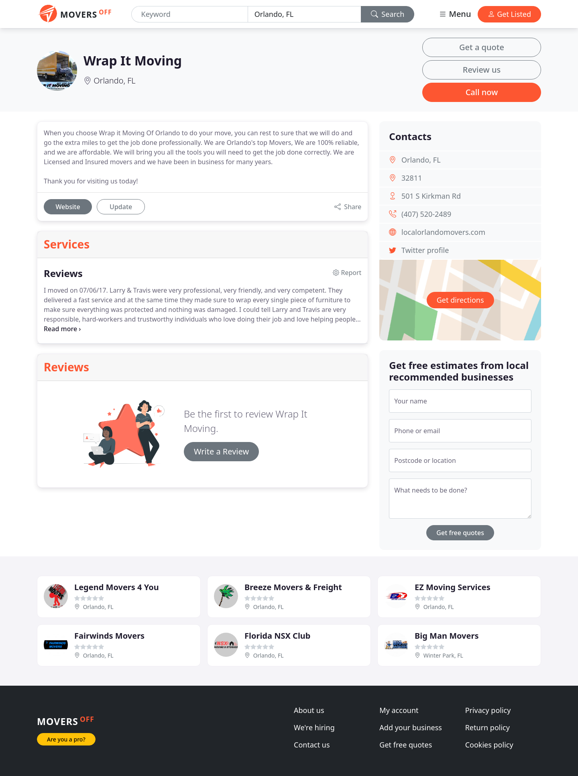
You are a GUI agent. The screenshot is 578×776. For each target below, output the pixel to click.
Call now (482, 92)
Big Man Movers (446, 635)
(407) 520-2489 (426, 214)
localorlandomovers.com (443, 232)
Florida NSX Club (277, 635)
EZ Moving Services (452, 587)
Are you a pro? (66, 739)
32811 (411, 178)
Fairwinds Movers (109, 635)
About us (309, 710)
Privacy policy (488, 710)
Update (121, 206)
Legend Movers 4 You (116, 587)
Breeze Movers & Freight (293, 587)
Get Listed (509, 14)
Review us (482, 69)
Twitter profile (425, 250)
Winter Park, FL (443, 655)
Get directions (460, 300)
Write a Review (221, 451)
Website (67, 206)
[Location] (304, 14)
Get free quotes (460, 532)
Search (388, 14)
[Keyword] (189, 14)
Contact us (312, 745)
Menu (455, 13)
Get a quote (481, 47)
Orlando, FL (114, 80)
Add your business (410, 727)
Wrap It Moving (132, 60)
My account (398, 710)
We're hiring (314, 727)
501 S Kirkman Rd (431, 196)
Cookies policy (489, 745)
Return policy (487, 727)
